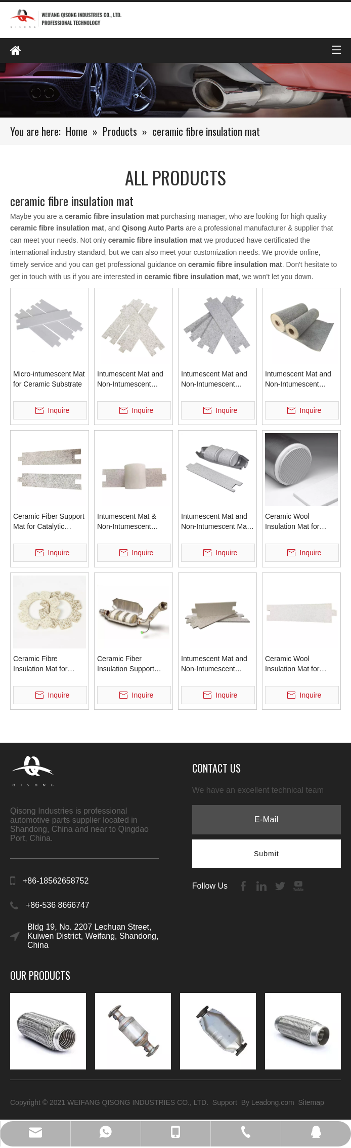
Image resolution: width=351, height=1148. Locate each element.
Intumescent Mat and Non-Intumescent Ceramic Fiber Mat (214, 664)
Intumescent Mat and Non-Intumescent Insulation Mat (214, 379)
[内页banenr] (175, 90)
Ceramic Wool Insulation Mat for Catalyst (292, 521)
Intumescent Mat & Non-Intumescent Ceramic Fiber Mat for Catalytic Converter (131, 521)
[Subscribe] (266, 854)
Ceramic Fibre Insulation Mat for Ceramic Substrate (42, 664)
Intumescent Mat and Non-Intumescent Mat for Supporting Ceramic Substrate (217, 521)
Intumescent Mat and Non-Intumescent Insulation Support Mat (132, 379)
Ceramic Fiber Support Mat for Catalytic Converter (48, 521)
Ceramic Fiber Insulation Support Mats (125, 664)
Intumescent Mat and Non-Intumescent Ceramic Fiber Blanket (300, 379)
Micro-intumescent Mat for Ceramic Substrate (49, 379)
